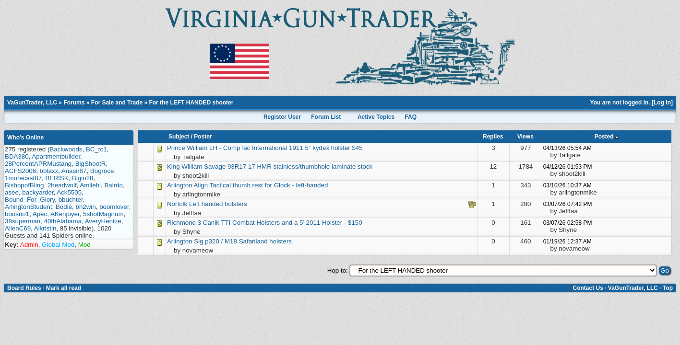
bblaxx (49, 170)
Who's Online (25, 137)
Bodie (64, 206)
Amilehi (90, 185)
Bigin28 (82, 178)
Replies (493, 136)
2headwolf (62, 185)
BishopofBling (24, 185)
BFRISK (56, 178)
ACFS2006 (20, 170)
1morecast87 (23, 178)
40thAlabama (63, 221)
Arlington (179, 185)
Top (668, 288)
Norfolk (177, 203)
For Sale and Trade (117, 102)
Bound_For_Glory (30, 199)
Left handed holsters (218, 203)
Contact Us (588, 288)
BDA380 (17, 156)
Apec (40, 214)
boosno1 (17, 214)
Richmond (182, 222)
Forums (73, 102)
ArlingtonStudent (28, 206)
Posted (607, 136)
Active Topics (376, 117)
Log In (662, 102)
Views (525, 136)
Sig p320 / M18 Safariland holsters (243, 241)
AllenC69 (18, 228)
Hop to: (337, 270)
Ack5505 (69, 192)
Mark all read (63, 288)
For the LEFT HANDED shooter (191, 102)
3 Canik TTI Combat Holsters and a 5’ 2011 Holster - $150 (280, 222)
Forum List (326, 117)
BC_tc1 (96, 149)
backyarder (37, 192)
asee (12, 192)
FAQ (411, 117)
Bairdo (113, 185)
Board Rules (24, 288)
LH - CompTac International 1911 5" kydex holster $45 (286, 147)
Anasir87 (74, 170)
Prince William (187, 147)
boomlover (114, 206)
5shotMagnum (103, 214)
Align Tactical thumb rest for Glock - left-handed (261, 185)
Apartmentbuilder (56, 156)
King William (184, 166)
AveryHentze (103, 221)
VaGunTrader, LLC (32, 102)
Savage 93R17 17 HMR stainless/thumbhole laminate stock (288, 166)
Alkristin (45, 228)
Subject (178, 136)
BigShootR (90, 163)
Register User (282, 117)
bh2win (85, 206)
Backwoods (65, 149)
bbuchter (71, 199)
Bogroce (102, 170)
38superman (22, 221)
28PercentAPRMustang (38, 163)
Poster (203, 136)
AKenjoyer (65, 214)
